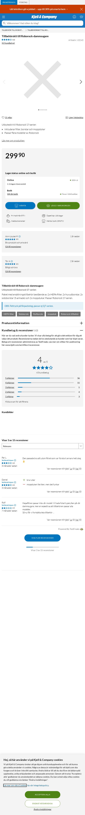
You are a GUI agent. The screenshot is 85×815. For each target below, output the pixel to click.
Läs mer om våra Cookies (15, 785)
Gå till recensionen (13, 246)
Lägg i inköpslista (74, 117)
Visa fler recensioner (42, 538)
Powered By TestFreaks (70, 529)
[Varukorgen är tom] (81, 16)
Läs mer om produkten (13, 140)
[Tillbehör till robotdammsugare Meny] (26, 30)
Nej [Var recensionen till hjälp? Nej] (76, 468)
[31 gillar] (7, 118)
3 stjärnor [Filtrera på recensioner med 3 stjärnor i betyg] (9, 387)
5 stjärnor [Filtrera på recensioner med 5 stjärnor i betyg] (9, 378)
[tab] (9, 2)
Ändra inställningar (42, 809)
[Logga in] (74, 16)
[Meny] (3, 17)
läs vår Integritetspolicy (37, 785)
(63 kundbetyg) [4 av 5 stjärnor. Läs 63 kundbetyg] (8, 43)
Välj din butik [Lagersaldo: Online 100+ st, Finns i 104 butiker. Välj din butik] (12, 194)
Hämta (20, 205)
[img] (80, 81)
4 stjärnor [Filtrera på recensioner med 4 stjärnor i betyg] (9, 382)
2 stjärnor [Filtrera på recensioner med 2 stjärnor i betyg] (9, 392)
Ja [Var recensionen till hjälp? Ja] (71, 468)
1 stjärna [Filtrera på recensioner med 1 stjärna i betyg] (9, 396)
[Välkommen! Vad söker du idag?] (44, 23)
